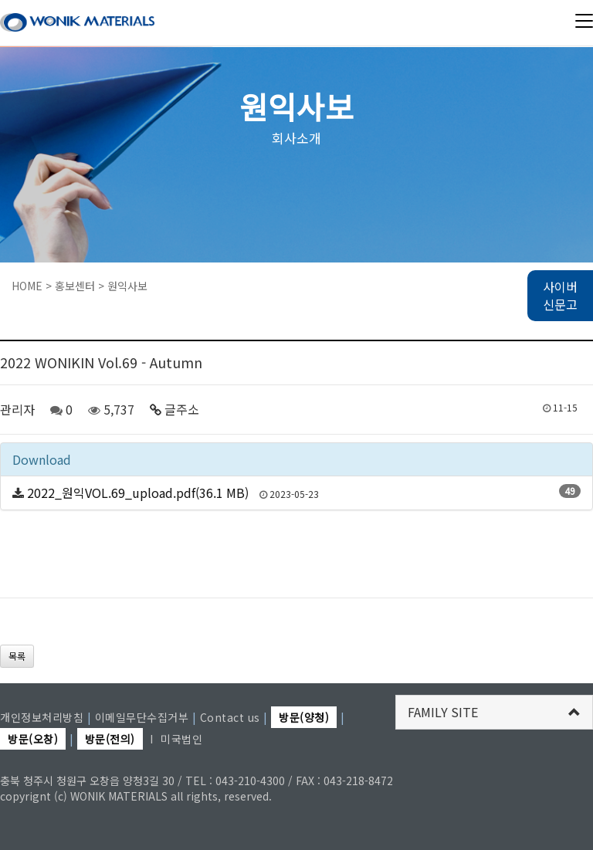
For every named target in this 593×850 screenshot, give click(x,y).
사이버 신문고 (560, 295)
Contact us (230, 717)
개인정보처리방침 (41, 717)
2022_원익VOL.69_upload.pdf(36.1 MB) (138, 492)
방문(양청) (304, 717)
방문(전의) (110, 739)
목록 (16, 655)
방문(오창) (33, 739)
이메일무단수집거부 (142, 717)
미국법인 (181, 739)
